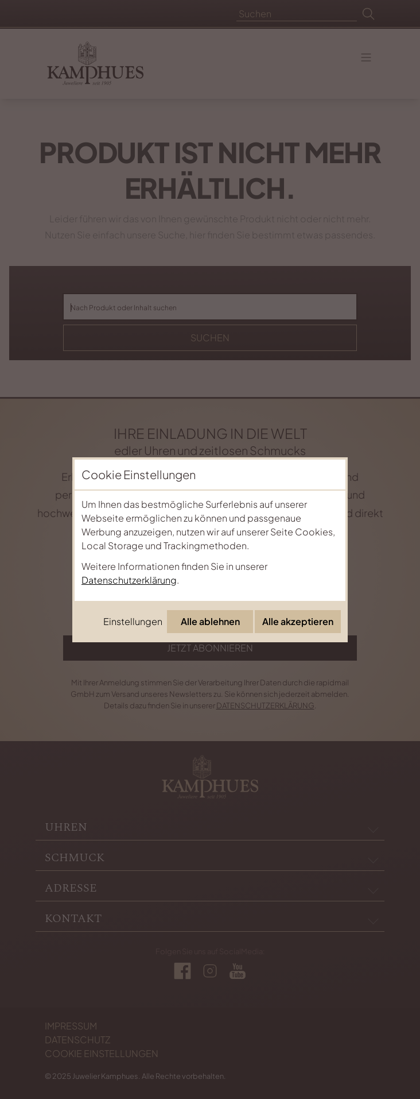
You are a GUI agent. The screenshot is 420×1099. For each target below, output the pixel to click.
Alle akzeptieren (297, 621)
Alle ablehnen (210, 621)
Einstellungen (132, 621)
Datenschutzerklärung (129, 580)
